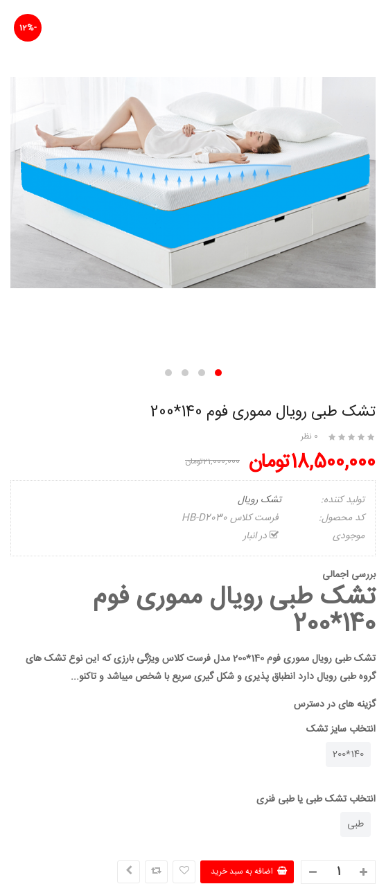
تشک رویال (259, 500)
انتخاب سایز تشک (341, 729)
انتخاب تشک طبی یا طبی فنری (316, 799)
